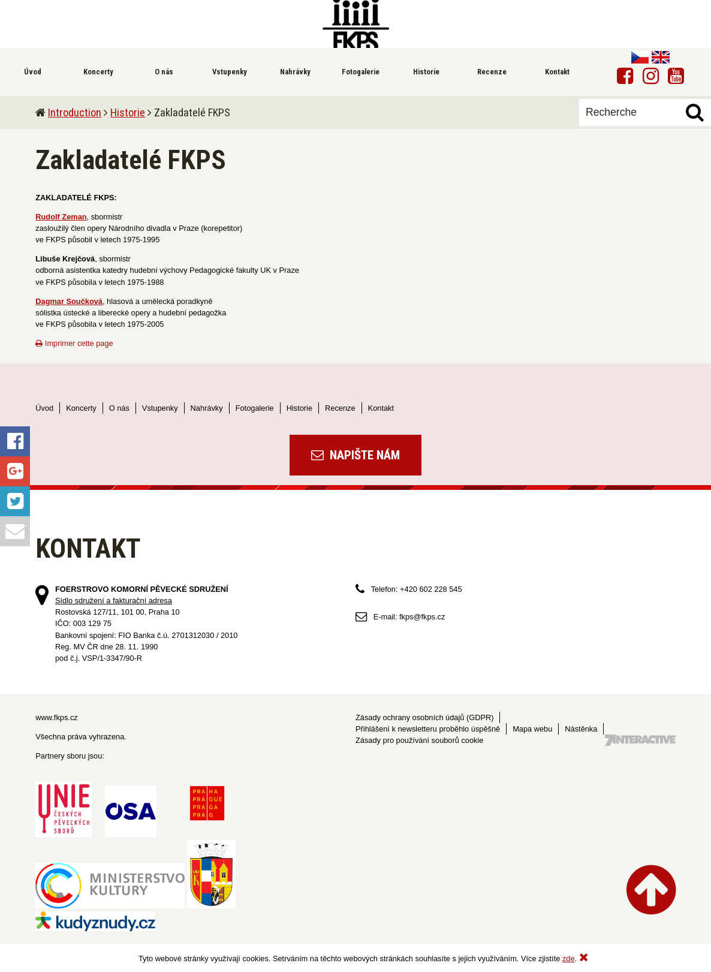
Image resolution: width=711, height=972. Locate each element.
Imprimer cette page (74, 343)
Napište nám (355, 455)
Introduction (74, 112)
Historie (127, 112)
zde (568, 958)
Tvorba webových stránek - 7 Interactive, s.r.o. (640, 740)
